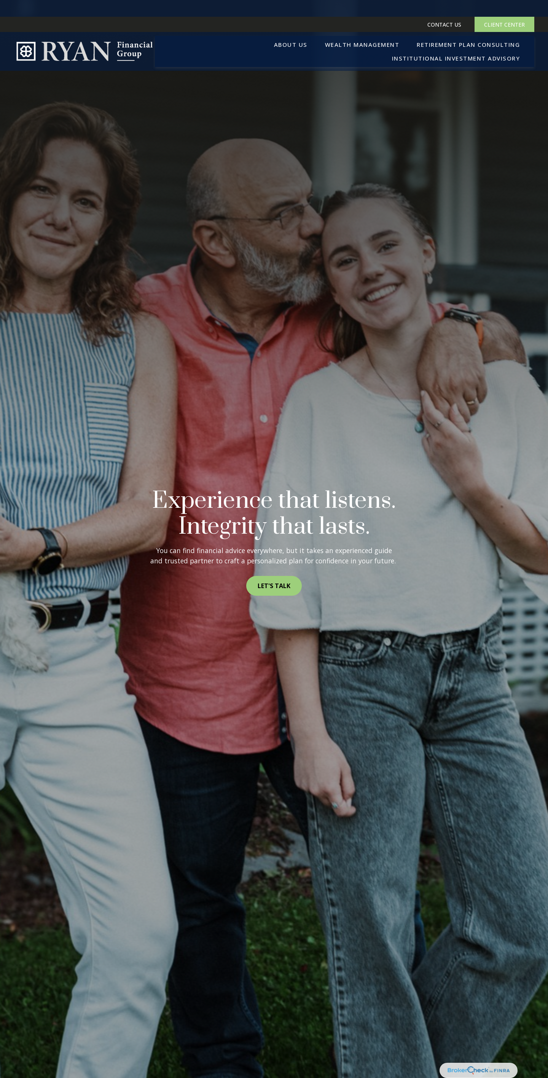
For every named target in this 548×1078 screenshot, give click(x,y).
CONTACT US (444, 7)
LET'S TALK (274, 586)
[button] (291, 28)
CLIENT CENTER (504, 7)
